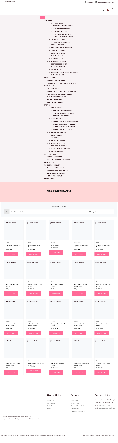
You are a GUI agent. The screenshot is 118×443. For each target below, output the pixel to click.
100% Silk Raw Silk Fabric (63, 26)
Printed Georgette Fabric (63, 113)
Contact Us (49, 162)
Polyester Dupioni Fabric (63, 36)
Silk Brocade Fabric (59, 61)
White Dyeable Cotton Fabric (58, 159)
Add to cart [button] (11, 254)
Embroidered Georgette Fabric (65, 121)
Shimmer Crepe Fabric (59, 143)
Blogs (49, 408)
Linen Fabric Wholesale (55, 173)
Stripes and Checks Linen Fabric (59, 94)
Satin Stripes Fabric (58, 140)
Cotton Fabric (50, 154)
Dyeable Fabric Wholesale (57, 170)
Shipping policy (75, 408)
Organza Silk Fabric (59, 39)
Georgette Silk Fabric (59, 64)
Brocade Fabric (57, 151)
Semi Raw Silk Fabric (61, 31)
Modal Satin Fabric (58, 132)
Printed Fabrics (57, 108)
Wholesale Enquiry (52, 165)
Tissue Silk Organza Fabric (61, 47)
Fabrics (47, 105)
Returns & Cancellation (78, 406)
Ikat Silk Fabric (57, 56)
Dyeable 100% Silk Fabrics (56, 80)
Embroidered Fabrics (59, 118)
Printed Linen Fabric (54, 102)
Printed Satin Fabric (61, 116)
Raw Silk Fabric (57, 23)
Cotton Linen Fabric (54, 88)
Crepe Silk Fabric (57, 45)
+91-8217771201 (10, 2)
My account (51, 403)
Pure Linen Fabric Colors (56, 97)
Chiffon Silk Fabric (58, 50)
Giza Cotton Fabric (54, 157)
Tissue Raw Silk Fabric (61, 28)
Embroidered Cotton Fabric (64, 129)
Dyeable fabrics (50, 77)
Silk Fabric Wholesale (55, 168)
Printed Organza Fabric (62, 110)
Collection (50, 406)
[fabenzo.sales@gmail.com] (105, 2)
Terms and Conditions (78, 411)
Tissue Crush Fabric (58, 146)
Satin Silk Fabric (57, 75)
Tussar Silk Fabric (58, 67)
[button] (10, 222)
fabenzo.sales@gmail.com (107, 408)
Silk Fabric (48, 20)
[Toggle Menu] (42, 17)
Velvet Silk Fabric (58, 53)
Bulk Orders (75, 400)
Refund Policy (75, 403)
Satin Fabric (55, 138)
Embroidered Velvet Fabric (64, 124)
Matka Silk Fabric (58, 69)
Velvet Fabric (56, 135)
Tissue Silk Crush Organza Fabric (64, 72)
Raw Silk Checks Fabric (62, 34)
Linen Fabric (49, 86)
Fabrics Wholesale (54, 176)
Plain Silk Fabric (57, 58)
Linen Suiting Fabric (54, 99)
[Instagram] (89, 2)
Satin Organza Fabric (61, 42)
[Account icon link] (108, 10)
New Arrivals (49, 178)
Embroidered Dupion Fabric (64, 127)
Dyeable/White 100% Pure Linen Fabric (61, 83)
